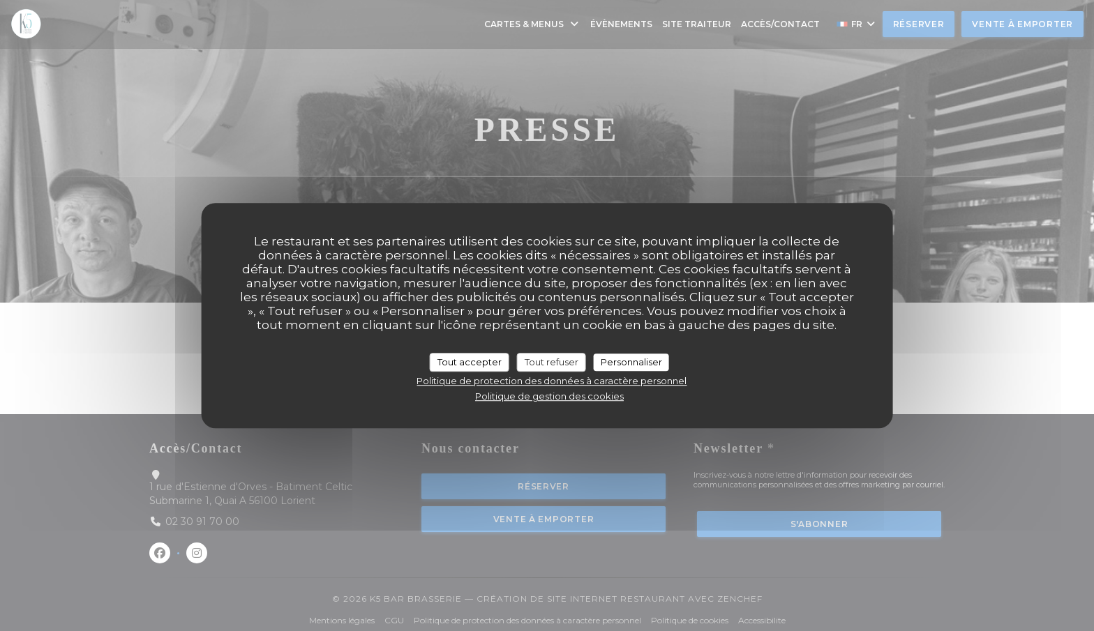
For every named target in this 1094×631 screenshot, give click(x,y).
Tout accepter (469, 361)
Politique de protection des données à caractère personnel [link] (552, 380)
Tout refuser (551, 361)
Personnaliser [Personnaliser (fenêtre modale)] (631, 361)
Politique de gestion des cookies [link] (549, 396)
